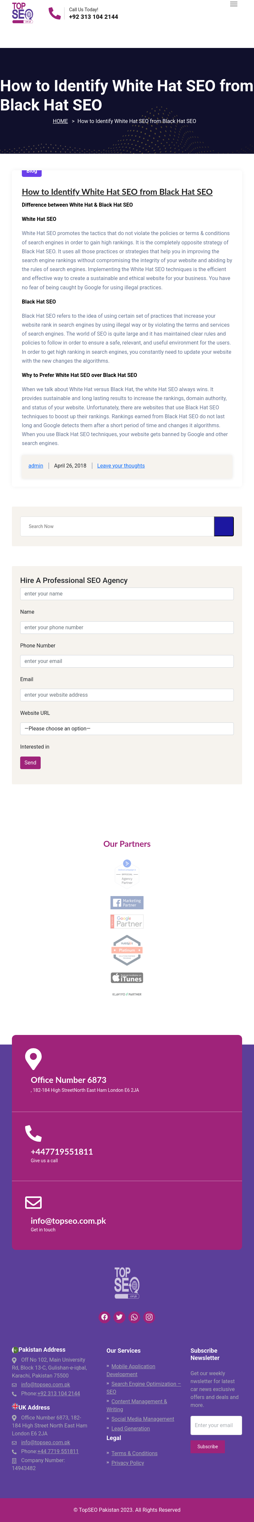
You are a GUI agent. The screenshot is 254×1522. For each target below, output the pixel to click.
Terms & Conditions (134, 1453)
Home (60, 121)
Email (26, 679)
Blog (31, 171)
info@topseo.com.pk (45, 1384)
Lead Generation (130, 1428)
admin (35, 466)
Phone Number (37, 645)
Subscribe (207, 1446)
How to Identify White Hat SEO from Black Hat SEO (117, 191)
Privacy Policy (127, 1463)
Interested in (34, 747)
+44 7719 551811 (58, 1451)
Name (27, 612)
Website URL (35, 713)
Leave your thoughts (121, 466)
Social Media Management (142, 1419)
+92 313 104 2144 (93, 17)
